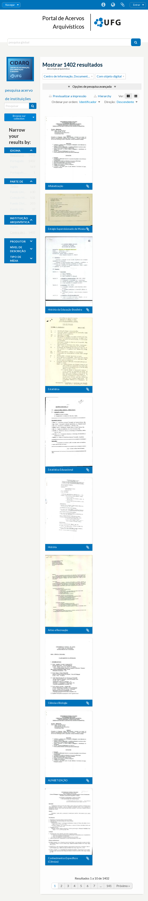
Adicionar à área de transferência (88, 186)
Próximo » (123, 886)
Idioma (113, 5)
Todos (14, 187)
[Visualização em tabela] (136, 96)
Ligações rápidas (103, 5)
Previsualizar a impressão (67, 96)
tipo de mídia (15, 258)
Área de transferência (122, 5)
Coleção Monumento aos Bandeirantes (35, 198)
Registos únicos (20, 156)
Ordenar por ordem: (65, 102)
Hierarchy (102, 96)
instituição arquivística (19, 219)
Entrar (136, 4)
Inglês (14, 167)
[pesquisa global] (69, 42)
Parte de (16, 181)
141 (109, 886)
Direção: (109, 102)
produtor (18, 241)
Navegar (10, 4)
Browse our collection (19, 117)
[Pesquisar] (136, 42)
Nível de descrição (18, 248)
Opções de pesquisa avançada (92, 86)
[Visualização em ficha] (128, 96)
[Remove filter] (92, 76)
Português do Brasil (23, 173)
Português (17, 162)
